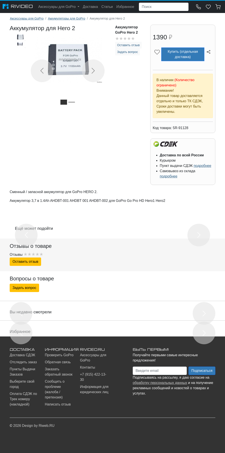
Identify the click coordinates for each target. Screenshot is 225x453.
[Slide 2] (71, 102)
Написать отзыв (58, 404)
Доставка (90, 7)
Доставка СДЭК (22, 355)
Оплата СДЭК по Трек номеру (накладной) (23, 399)
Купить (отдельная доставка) (183, 54)
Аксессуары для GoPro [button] (57, 7)
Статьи (107, 7)
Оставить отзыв (128, 45)
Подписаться (201, 371)
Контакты (87, 367)
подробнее (202, 166)
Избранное (125, 7)
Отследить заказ (23, 362)
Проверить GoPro (59, 355)
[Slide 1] (63, 102)
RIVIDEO (18, 6)
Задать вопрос (127, 52)
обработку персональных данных (160, 383)
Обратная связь (58, 362)
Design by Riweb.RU (38, 425)
